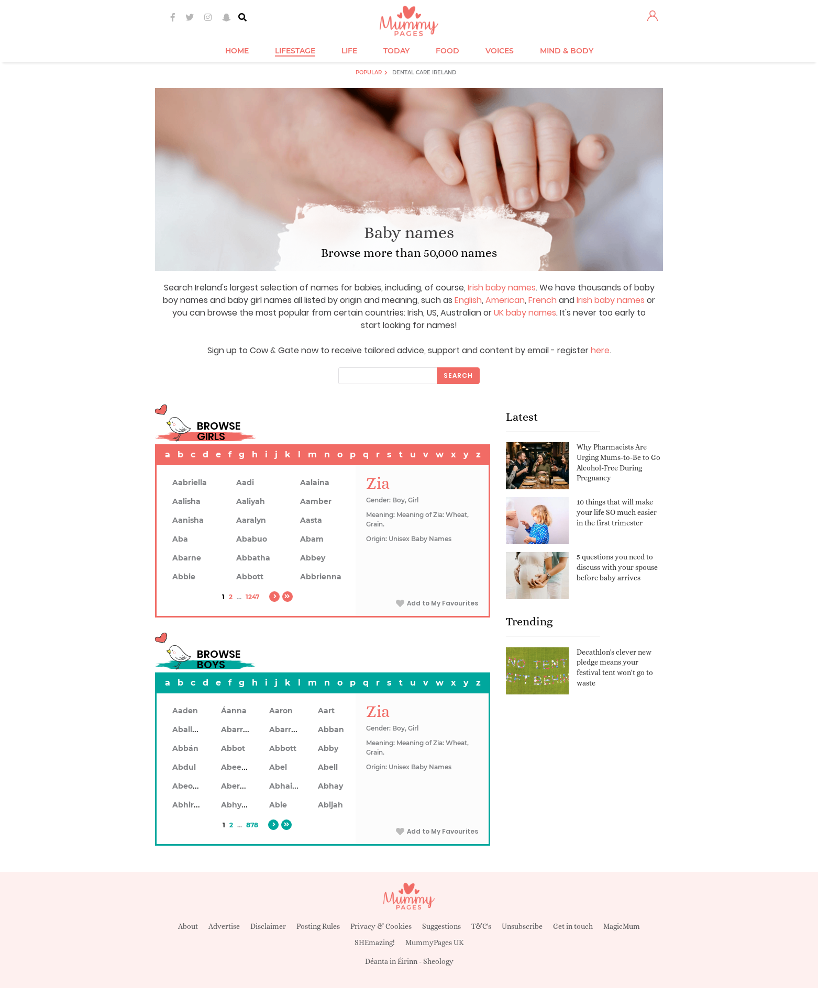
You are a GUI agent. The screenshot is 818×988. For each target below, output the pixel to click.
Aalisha (186, 501)
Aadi (245, 482)
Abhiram (189, 805)
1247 (252, 597)
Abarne (186, 558)
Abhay (330, 786)
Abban (331, 729)
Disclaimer (268, 926)
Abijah (330, 805)
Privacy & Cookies (381, 926)
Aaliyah (250, 501)
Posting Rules (318, 926)
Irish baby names (502, 288)
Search (458, 375)
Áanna (234, 710)
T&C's (481, 926)
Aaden (185, 710)
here (600, 350)
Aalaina (314, 482)
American (505, 300)
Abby (328, 748)
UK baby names (525, 313)
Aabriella (189, 482)
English (468, 300)
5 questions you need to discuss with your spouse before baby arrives (617, 567)
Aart (326, 710)
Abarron (285, 729)
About (188, 926)
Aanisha (188, 520)
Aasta (311, 520)
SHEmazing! (375, 942)
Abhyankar (242, 805)
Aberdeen (240, 786)
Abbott (249, 576)
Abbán (185, 748)
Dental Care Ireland (424, 72)
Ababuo (251, 539)
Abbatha (253, 558)
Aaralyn (251, 520)
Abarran (237, 729)
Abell (328, 767)
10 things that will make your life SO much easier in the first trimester (617, 512)
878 (252, 825)
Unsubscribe (522, 926)
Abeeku (236, 767)
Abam (312, 539)
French (542, 300)
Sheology (438, 961)
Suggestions (441, 926)
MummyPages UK (434, 942)
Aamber (315, 501)
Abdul (184, 767)
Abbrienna (320, 576)
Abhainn (286, 786)
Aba (180, 539)
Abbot (233, 748)
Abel (278, 767)
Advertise (224, 926)
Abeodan (190, 786)
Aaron (281, 710)
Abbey (312, 558)
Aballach (189, 729)
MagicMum (621, 926)
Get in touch (573, 926)
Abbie (183, 576)
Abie (278, 805)
